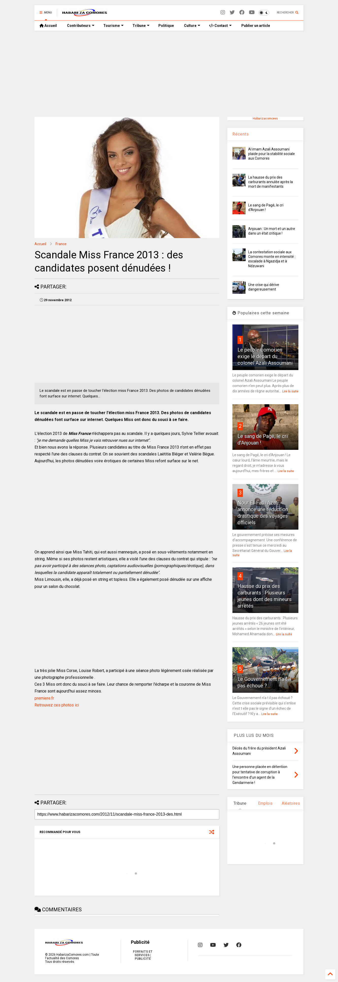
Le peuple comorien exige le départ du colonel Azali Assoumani (265, 356)
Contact (220, 26)
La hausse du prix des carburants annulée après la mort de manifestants (270, 181)
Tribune (140, 26)
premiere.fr (44, 698)
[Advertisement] (169, 73)
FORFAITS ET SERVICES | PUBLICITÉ (143, 955)
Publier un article (255, 26)
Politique (166, 26)
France (61, 244)
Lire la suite (290, 391)
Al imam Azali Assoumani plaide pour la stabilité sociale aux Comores (271, 153)
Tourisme (113, 26)
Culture (192, 26)
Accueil (48, 26)
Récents (240, 134)
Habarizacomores (265, 118)
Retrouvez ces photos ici (57, 705)
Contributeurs (80, 26)
